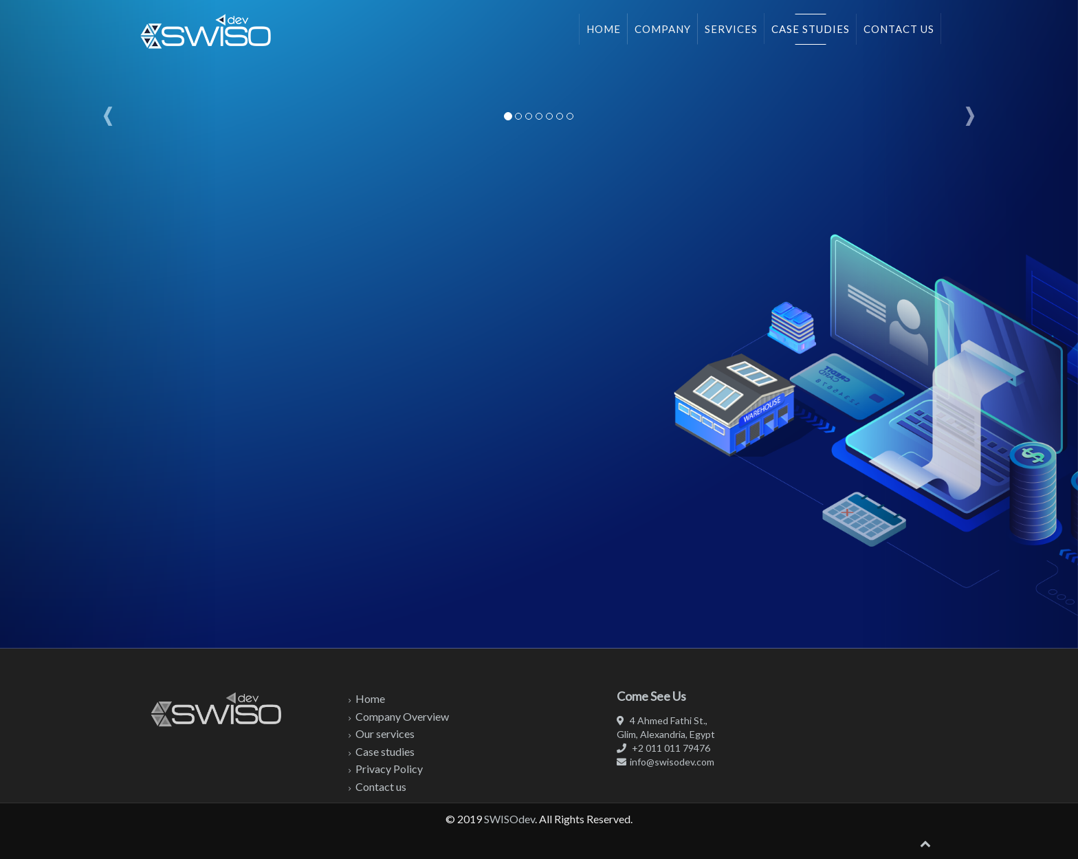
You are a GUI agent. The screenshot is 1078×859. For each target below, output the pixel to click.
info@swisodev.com (665, 762)
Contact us (899, 29)
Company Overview (402, 716)
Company (663, 29)
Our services (385, 733)
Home (603, 29)
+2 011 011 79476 (663, 748)
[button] (108, 324)
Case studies (810, 29)
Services (731, 29)
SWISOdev (509, 818)
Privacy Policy (389, 768)
